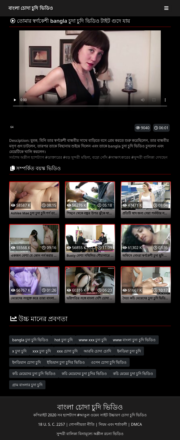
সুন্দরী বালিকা (67, 433)
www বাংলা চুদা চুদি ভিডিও (134, 339)
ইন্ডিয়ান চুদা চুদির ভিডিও (66, 362)
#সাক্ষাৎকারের (119, 157)
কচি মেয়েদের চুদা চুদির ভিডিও (84, 373)
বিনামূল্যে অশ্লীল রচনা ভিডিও (101, 433)
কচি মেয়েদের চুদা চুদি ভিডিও (34, 373)
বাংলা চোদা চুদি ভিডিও (30, 8)
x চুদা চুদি (19, 351)
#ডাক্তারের (53, 157)
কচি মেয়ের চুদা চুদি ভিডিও (133, 373)
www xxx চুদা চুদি (93, 339)
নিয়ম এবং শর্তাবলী (113, 424)
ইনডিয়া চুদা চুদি (129, 351)
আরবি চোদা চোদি (97, 351)
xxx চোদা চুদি (67, 351)
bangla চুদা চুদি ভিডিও (30, 339)
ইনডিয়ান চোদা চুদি (26, 362)
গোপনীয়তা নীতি (82, 424)
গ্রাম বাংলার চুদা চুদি (27, 384)
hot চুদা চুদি (63, 339)
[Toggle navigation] (166, 8)
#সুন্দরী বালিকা (143, 157)
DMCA (136, 424)
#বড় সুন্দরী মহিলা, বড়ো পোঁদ (85, 157)
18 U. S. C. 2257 (52, 424)
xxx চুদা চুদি (42, 351)
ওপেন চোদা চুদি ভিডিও (109, 362)
